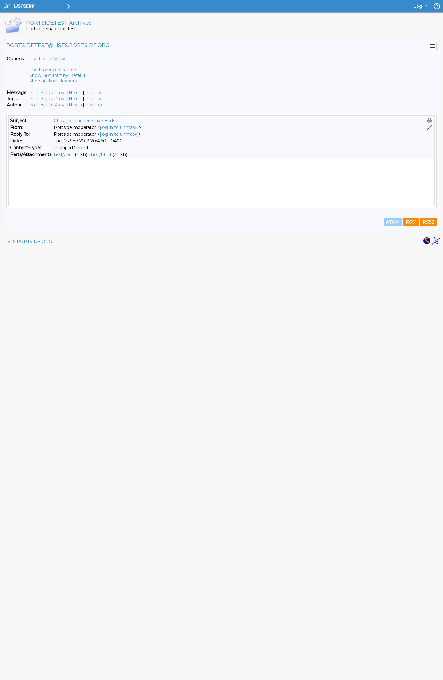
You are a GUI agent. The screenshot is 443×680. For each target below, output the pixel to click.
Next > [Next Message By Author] (76, 105)
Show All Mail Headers (53, 81)
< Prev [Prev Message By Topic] (57, 99)
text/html (101, 154)
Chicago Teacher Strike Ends (84, 120)
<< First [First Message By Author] (38, 105)
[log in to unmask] (119, 127)
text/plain (64, 154)
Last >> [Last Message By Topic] (94, 99)
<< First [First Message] (38, 92)
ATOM (393, 653)
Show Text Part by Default (57, 75)
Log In (420, 6)
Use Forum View (47, 59)
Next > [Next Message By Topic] (76, 99)
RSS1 (411, 653)
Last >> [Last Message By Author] (94, 105)
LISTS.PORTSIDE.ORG (27, 672)
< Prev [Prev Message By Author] (57, 105)
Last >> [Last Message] (94, 92)
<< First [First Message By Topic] (38, 99)
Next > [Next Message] (76, 92)
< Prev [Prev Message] (57, 92)
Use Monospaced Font (53, 70)
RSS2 (428, 653)
